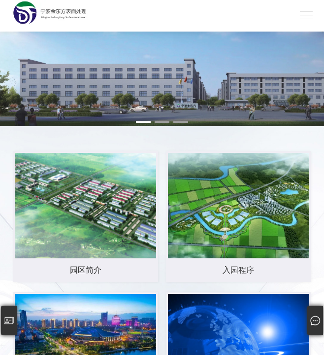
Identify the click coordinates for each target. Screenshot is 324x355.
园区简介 (85, 270)
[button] (143, 122)
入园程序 (238, 270)
